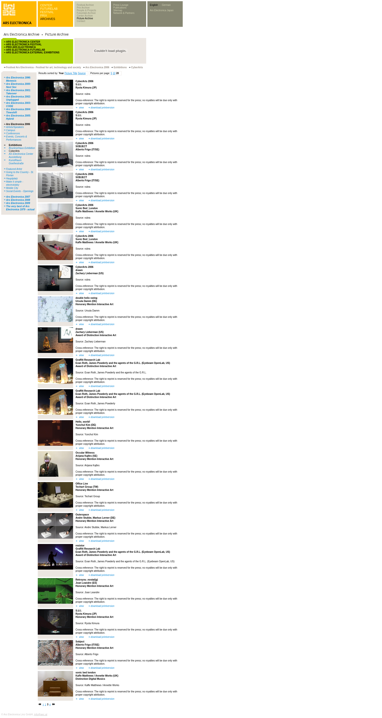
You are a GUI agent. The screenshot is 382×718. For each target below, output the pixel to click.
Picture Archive (85, 18)
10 (114, 73)
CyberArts (14, 151)
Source (82, 73)
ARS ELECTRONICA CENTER (23, 41)
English (154, 5)
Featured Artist (14, 169)
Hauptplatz (12, 178)
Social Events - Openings (19, 191)
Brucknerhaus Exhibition (22, 148)
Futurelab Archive (86, 13)
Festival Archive (85, 5)
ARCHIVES (47, 19)
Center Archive (85, 15)
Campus (10, 130)
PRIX (43, 15)
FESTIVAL (47, 12)
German (166, 5)
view (81, 107)
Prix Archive (83, 7)
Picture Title (71, 73)
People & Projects (86, 10)
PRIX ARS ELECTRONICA (21, 47)
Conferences (13, 133)
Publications (119, 7)
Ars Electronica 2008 (18, 200)
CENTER (46, 5)
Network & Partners (123, 13)
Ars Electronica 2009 (18, 203)
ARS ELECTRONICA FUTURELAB (25, 50)
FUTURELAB (48, 8)
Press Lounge (120, 5)
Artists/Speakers (15, 127)
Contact (81, 21)
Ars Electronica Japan (161, 10)
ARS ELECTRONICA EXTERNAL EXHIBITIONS (32, 52)
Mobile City (12, 188)
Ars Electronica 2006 (18, 124)
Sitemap (117, 10)
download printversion (102, 107)
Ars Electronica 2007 (18, 196)
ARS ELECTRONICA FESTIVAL (24, 44)
